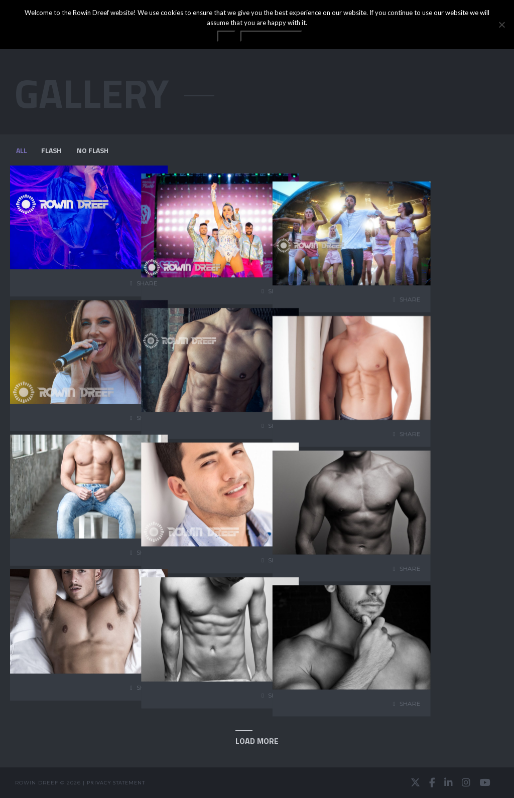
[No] (501, 25)
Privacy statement (116, 782)
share (147, 283)
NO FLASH (92, 150)
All (21, 150)
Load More (257, 741)
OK (226, 36)
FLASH (51, 150)
